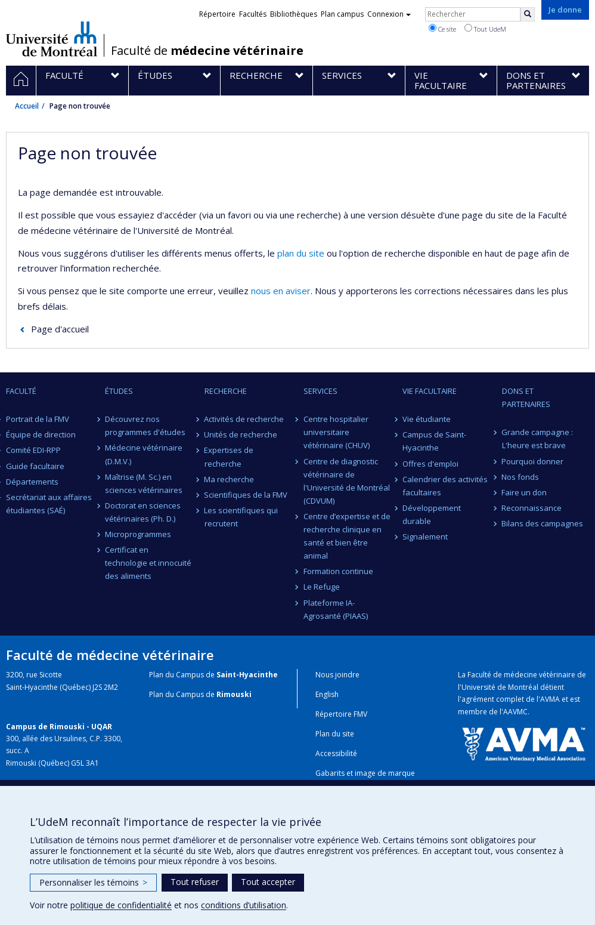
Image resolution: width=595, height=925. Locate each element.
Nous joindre (337, 675)
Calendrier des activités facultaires (445, 486)
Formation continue (338, 571)
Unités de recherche (241, 434)
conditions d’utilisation (243, 905)
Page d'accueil (60, 329)
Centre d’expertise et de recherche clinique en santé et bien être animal (347, 536)
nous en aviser (281, 291)
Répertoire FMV (341, 714)
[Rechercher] (527, 14)
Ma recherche (229, 479)
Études (119, 391)
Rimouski (234, 694)
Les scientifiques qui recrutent (241, 517)
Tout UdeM (485, 28)
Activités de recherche (244, 419)
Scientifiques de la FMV (246, 494)
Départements (32, 481)
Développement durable (431, 514)
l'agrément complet (491, 699)
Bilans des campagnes (543, 523)
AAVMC (515, 712)
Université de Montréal (51, 39)
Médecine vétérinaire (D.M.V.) (143, 454)
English (327, 694)
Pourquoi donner (533, 461)
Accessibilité (336, 753)
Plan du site (334, 734)
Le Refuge (321, 586)
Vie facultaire (429, 391)
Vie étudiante (426, 419)
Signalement (425, 536)
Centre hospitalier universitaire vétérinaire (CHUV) (336, 432)
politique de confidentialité (121, 905)
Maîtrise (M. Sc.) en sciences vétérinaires (143, 483)
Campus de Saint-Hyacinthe (434, 441)
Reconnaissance (532, 507)
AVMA (550, 699)
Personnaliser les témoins (93, 882)
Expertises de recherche (229, 456)
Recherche (225, 391)
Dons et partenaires (526, 397)
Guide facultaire (35, 466)
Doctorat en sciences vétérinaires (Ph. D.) (143, 512)
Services (320, 391)
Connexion (389, 14)
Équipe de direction (41, 434)
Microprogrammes (138, 534)
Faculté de (207, 51)
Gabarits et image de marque (365, 773)
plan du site (300, 253)
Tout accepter (268, 881)
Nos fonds (521, 476)
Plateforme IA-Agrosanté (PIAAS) (335, 609)
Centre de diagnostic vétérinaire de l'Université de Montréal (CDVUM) (346, 481)
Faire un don (524, 492)
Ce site (442, 28)
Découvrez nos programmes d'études (145, 425)
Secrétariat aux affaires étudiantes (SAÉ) (49, 504)
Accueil (27, 106)
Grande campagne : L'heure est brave (538, 439)
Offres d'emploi (430, 463)
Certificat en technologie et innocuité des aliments (148, 562)
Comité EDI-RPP (33, 450)
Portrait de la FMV (37, 419)
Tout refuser (195, 881)
